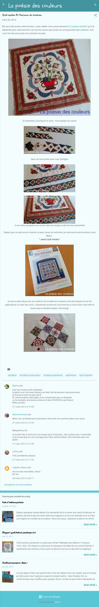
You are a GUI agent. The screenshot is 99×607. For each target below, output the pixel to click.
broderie (12, 375)
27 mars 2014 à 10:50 (23, 406)
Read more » (90, 524)
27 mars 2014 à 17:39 (23, 459)
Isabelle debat (19, 467)
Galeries (57, 602)
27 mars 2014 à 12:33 (23, 422)
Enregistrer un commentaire (18, 484)
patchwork (71, 375)
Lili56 (15, 451)
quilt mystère (85, 375)
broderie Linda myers (30, 375)
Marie (15, 385)
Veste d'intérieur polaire (12, 502)
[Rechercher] (95, 5)
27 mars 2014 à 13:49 (23, 443)
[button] (95, 15)
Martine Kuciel (19, 414)
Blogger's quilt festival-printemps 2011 (19, 532)
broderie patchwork (53, 375)
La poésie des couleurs (35, 6)
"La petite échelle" (78, 26)
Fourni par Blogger (49, 596)
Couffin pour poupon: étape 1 (14, 562)
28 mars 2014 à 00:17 (23, 478)
